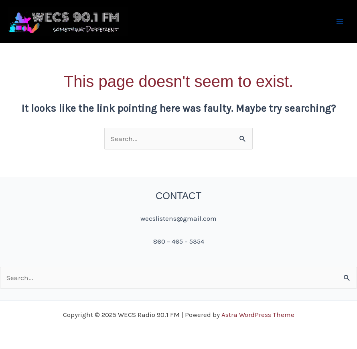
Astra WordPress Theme (257, 315)
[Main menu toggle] (340, 21)
